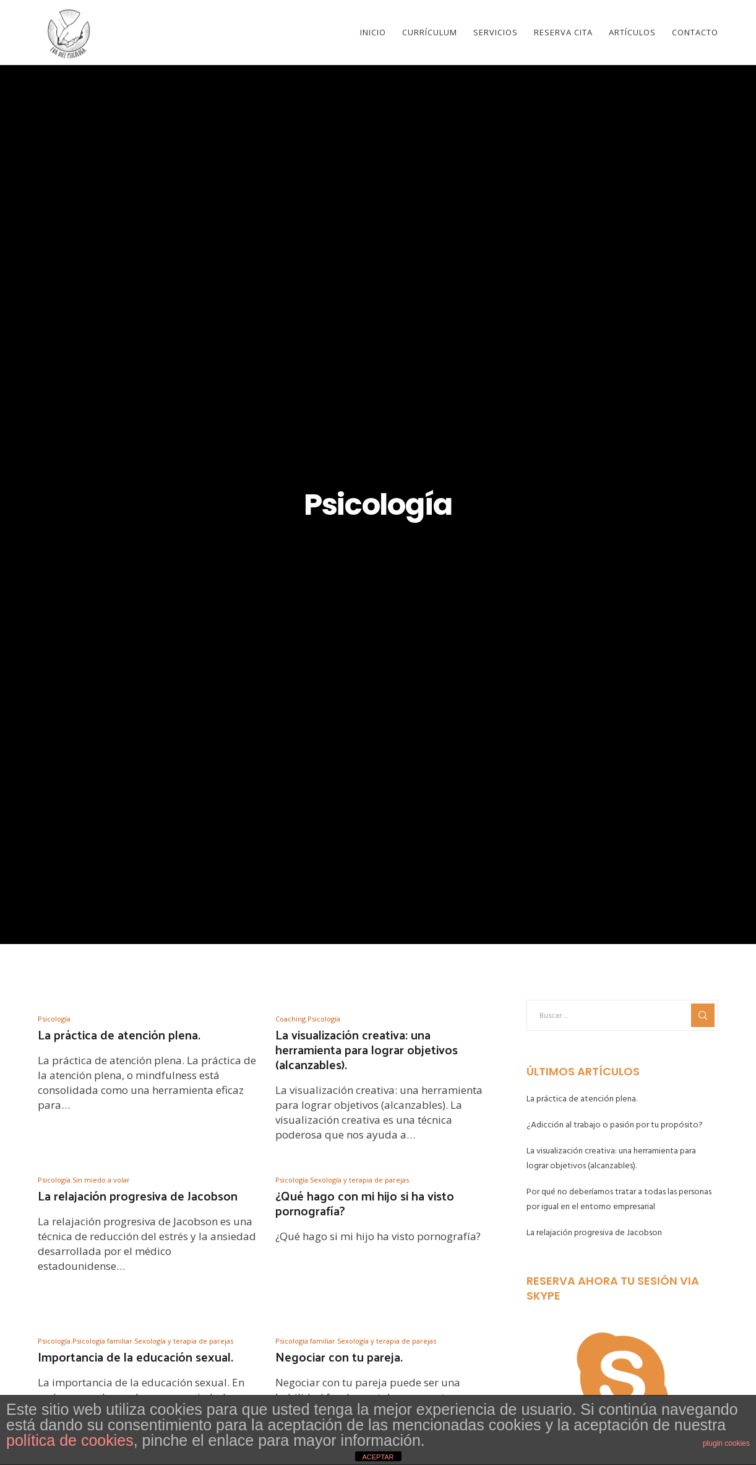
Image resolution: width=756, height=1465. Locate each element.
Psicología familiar (102, 1340)
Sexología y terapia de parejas (359, 1179)
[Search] (703, 1015)
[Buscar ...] (622, 1015)
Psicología (54, 1018)
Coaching (290, 1018)
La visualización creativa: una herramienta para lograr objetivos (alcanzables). (611, 1158)
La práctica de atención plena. (581, 1098)
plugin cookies (726, 1443)
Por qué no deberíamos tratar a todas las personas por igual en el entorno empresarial (618, 1199)
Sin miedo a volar (101, 1179)
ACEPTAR (377, 1457)
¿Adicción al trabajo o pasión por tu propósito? (614, 1124)
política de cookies (70, 1440)
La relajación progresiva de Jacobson (594, 1232)
